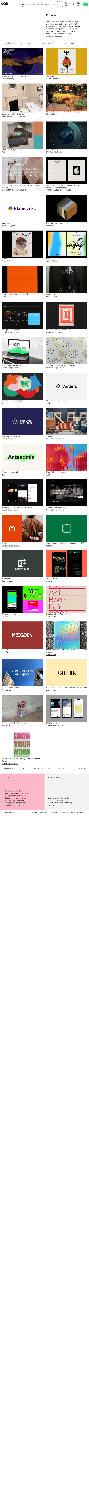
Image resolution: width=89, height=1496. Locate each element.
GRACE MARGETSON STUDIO (14, 116)
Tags (72, 43)
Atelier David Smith (54, 725)
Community (49, 6)
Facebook (81, 808)
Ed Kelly (5, 152)
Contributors (44, 808)
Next (14, 768)
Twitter (73, 808)
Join (84, 6)
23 (49, 768)
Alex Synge (51, 616)
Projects (21, 6)
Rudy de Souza (8, 725)
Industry (51, 43)
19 (35, 768)
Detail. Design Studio (10, 332)
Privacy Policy (9, 808)
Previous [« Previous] (7, 768)
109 (59, 768)
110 (63, 768)
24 (52, 768)
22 (45, 768)
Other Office (7, 261)
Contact (54, 808)
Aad (3, 403)
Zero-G (49, 581)
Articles (39, 6)
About (34, 808)
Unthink (49, 225)
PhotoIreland (51, 114)
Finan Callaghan (8, 225)
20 (38, 768)
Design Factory (8, 581)
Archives (30, 6)
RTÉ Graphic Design (54, 152)
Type (28, 43)
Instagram (64, 808)
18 (32, 768)
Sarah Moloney (8, 79)
